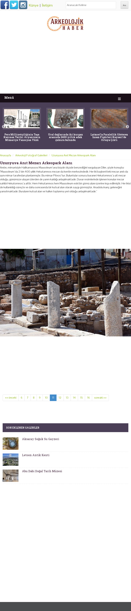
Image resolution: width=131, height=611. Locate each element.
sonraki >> (100, 397)
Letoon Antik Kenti (35, 455)
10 (46, 397)
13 (67, 397)
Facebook (5, 5)
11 (53, 397)
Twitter (14, 5)
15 (81, 397)
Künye (33, 5)
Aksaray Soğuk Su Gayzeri (40, 439)
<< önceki (10, 397)
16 (88, 397)
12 (60, 397)
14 (74, 397)
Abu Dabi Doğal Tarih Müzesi (42, 471)
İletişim (47, 5)
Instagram (23, 5)
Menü (9, 98)
